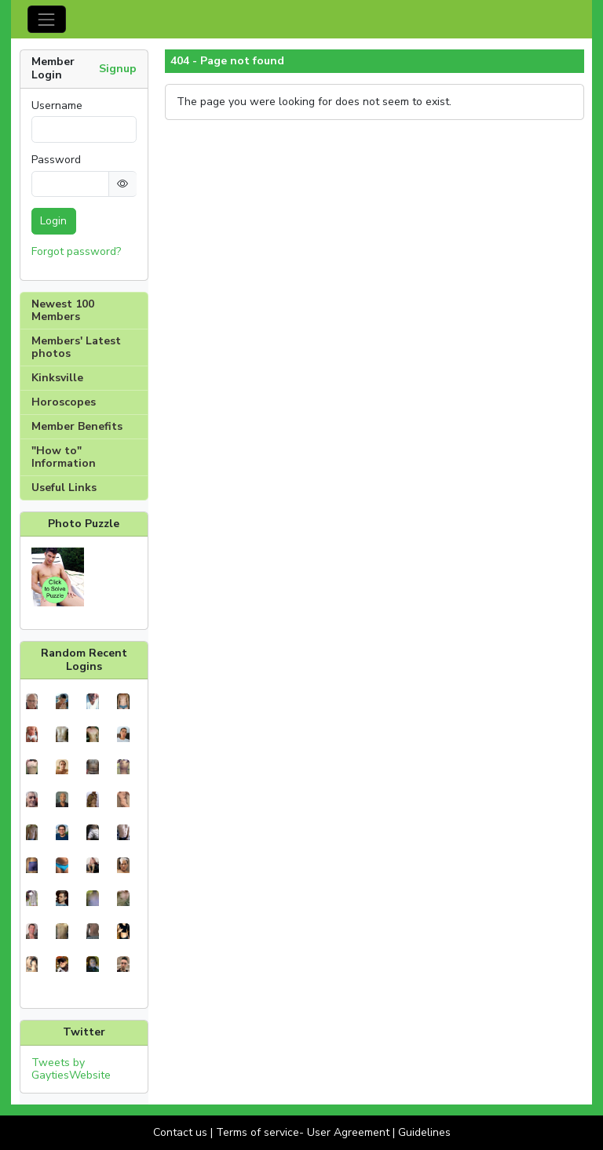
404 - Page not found (227, 61)
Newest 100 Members (62, 310)
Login (53, 220)
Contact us (180, 1132)
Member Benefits (76, 426)
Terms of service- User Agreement (302, 1132)
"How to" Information (63, 457)
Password (56, 160)
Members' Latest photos (76, 347)
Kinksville (57, 377)
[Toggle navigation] (46, 19)
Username (56, 106)
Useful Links (64, 487)
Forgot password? (76, 251)
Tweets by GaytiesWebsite (71, 1069)
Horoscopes (63, 402)
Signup (118, 68)
